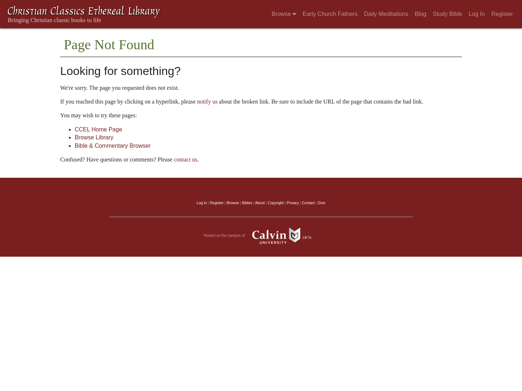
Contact (308, 203)
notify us (207, 101)
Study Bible (447, 14)
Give (321, 203)
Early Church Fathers (330, 14)
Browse (284, 14)
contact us (185, 159)
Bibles (247, 203)
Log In (477, 14)
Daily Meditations (386, 14)
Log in (202, 203)
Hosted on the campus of (261, 235)
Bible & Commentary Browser (113, 146)
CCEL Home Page (98, 129)
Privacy (293, 203)
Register (502, 14)
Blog (420, 14)
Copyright (276, 203)
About (260, 203)
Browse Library (94, 137)
